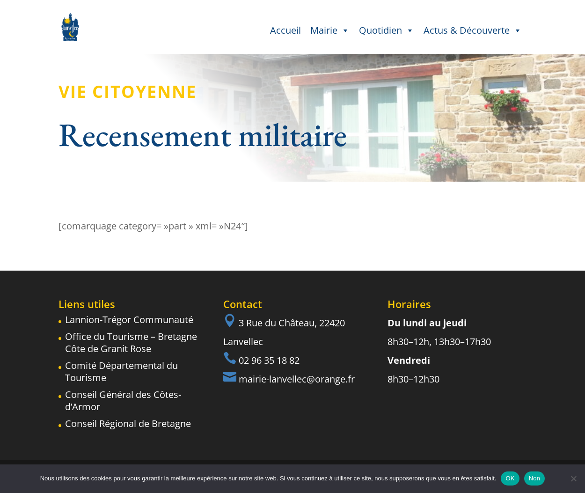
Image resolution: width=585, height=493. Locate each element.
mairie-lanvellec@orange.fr (297, 379)
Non (535, 478)
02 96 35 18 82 (269, 360)
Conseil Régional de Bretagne (128, 423)
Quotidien (386, 30)
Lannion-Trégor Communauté (129, 319)
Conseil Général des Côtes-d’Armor (123, 400)
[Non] (573, 478)
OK (509, 478)
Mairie (330, 30)
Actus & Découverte (473, 30)
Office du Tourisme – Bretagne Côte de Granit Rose (131, 342)
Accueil (285, 30)
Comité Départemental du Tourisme (121, 371)
